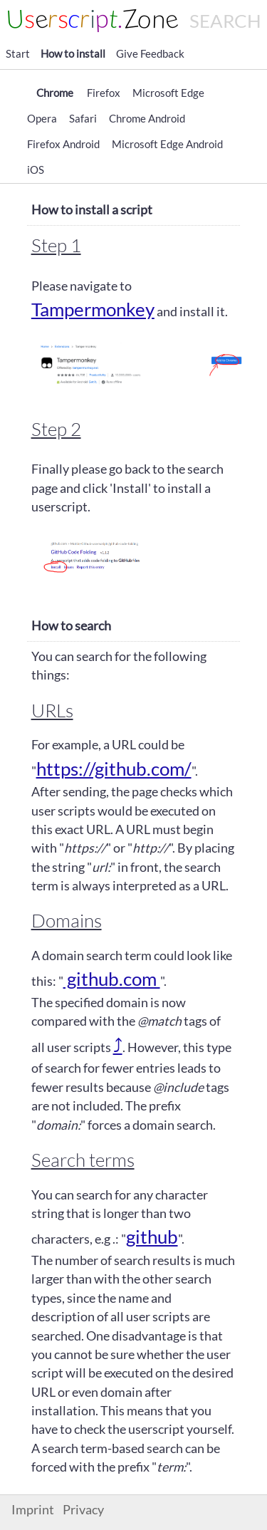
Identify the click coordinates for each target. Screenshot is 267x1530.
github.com (111, 978)
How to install (73, 53)
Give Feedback (150, 53)
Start (18, 53)
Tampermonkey (93, 309)
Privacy (83, 1509)
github (152, 1236)
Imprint (32, 1509)
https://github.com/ (114, 768)
